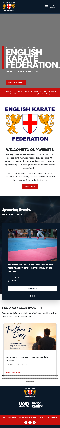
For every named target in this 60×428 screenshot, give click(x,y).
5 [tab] (11, 370)
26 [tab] (53, 370)
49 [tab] (43, 373)
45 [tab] (35, 373)
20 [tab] (41, 370)
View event (32, 288)
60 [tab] (33, 376)
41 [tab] (27, 373)
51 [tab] (47, 373)
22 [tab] (45, 370)
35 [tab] (15, 373)
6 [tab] (13, 370)
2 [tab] (32, 296)
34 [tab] (13, 373)
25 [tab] (51, 370)
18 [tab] (37, 370)
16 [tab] (33, 370)
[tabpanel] (32, 261)
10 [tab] (21, 370)
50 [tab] (45, 373)
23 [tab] (47, 370)
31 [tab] (7, 373)
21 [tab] (43, 370)
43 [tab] (31, 373)
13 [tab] (27, 370)
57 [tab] (27, 376)
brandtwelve (52, 412)
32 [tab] (9, 373)
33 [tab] (11, 373)
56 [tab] (57, 373)
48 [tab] (41, 373)
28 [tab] (57, 370)
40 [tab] (25, 373)
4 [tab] (9, 370)
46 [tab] (37, 373)
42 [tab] (29, 373)
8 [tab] (17, 370)
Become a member (16, 82)
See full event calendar (14, 215)
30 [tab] (5, 373)
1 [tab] (30, 296)
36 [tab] (17, 373)
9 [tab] (19, 370)
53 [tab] (51, 373)
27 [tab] (55, 370)
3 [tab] (34, 296)
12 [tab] (25, 370)
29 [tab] (3, 373)
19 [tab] (39, 370)
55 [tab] (55, 373)
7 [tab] (15, 370)
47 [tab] (39, 373)
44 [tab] (33, 373)
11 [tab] (23, 370)
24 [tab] (49, 370)
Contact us (30, 187)
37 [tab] (19, 373)
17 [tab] (35, 370)
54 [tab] (53, 373)
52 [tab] (49, 373)
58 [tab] (29, 376)
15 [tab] (31, 370)
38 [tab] (21, 373)
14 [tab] (29, 370)
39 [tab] (23, 373)
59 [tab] (31, 376)
